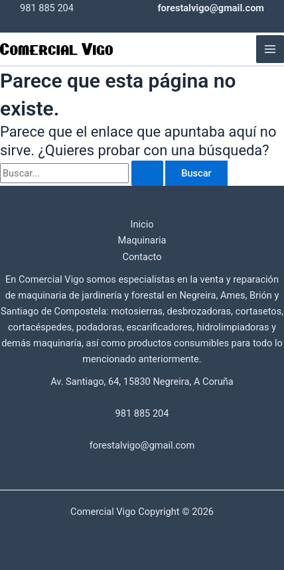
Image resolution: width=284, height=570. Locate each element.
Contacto (141, 257)
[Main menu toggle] (270, 49)
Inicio (141, 224)
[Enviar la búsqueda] (147, 173)
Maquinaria (142, 240)
